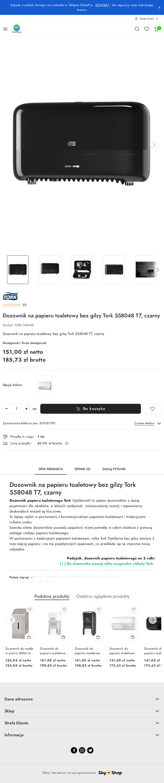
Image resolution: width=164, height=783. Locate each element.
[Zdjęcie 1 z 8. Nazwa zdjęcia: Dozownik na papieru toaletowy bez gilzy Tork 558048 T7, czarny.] (18, 269)
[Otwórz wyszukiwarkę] (137, 29)
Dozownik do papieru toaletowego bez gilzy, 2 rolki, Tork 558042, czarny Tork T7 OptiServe (89, 651)
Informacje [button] (82, 735)
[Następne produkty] (153, 620)
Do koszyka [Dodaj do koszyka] (90, 408)
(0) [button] (24, 305)
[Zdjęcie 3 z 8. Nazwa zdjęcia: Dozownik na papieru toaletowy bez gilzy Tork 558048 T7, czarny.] (82, 269)
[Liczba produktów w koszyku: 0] (156, 29)
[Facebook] (74, 750)
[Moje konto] (147, 19)
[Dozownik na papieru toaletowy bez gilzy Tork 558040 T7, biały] (45, 385)
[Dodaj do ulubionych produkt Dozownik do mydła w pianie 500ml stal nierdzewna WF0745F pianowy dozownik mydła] (29, 609)
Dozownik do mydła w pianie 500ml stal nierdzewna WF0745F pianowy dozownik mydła (19, 651)
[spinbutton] (16, 408)
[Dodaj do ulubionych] (152, 409)
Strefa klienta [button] (82, 723)
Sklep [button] (82, 711)
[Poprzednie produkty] (11, 620)
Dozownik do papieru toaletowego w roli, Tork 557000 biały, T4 (123, 651)
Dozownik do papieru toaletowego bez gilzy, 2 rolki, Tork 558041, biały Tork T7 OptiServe (54, 651)
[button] (154, 145)
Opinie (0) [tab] (82, 469)
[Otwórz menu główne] (5, 29)
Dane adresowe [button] (82, 699)
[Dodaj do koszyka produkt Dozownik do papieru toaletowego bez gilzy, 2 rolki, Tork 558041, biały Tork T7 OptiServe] (63, 637)
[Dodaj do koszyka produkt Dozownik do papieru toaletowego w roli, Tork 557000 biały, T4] (133, 637)
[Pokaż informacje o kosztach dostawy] (66, 443)
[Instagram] (82, 750)
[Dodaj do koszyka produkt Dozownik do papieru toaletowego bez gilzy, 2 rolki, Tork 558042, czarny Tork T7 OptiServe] (98, 637)
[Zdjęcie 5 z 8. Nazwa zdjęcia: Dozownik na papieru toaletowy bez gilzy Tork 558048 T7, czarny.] (146, 269)
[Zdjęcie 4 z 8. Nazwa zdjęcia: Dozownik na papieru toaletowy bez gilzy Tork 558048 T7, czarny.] (114, 269)
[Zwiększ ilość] (26, 408)
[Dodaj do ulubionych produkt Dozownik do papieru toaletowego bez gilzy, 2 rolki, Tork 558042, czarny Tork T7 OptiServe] (98, 609)
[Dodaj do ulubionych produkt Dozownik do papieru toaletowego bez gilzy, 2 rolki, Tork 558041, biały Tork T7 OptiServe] (64, 609)
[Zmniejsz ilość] (6, 408)
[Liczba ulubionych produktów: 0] (146, 29)
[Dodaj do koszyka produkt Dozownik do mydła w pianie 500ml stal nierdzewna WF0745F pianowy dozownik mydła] (29, 637)
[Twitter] (90, 750)
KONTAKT (102, 5)
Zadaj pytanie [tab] (114, 469)
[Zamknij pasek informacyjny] (159, 7)
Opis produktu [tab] (50, 469)
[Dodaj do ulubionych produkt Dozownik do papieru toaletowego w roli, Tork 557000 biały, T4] (133, 609)
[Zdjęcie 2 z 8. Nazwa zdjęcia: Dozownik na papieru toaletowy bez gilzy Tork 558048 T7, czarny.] (50, 269)
